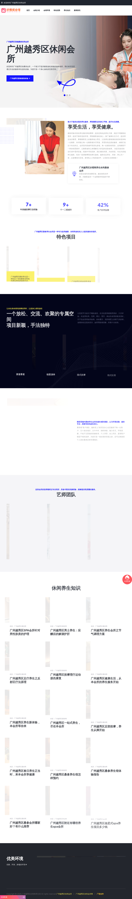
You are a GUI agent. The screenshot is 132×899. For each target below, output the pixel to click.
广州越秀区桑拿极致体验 (20, 81)
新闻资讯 (77, 10)
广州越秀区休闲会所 (64, 894)
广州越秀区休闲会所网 (84, 894)
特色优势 (57, 10)
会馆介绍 (36, 10)
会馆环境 (47, 10)
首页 (28, 10)
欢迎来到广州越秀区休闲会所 (13, 3)
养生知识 (67, 10)
